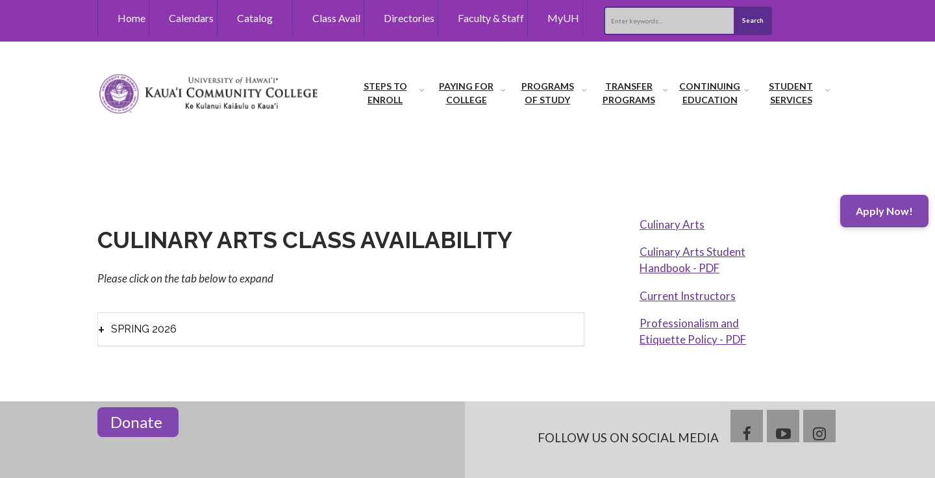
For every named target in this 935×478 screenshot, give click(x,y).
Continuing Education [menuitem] (709, 93)
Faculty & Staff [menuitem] (491, 18)
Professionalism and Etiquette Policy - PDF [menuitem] (693, 331)
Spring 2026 (144, 329)
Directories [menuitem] (409, 18)
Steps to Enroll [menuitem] (385, 93)
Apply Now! (884, 211)
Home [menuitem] (131, 18)
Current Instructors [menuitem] (688, 296)
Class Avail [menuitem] (336, 18)
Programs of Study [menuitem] (547, 93)
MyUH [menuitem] (563, 18)
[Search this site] (669, 20)
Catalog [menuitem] (255, 18)
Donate (138, 421)
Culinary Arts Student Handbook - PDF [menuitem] (692, 260)
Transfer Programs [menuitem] (629, 93)
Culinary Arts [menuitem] (672, 224)
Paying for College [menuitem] (466, 93)
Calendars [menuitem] (191, 18)
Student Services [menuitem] (791, 93)
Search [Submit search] (753, 20)
